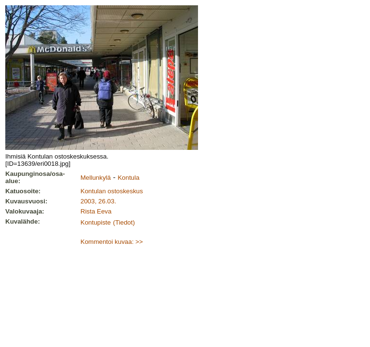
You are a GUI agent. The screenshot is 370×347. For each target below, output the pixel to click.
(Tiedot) (123, 222)
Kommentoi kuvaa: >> (111, 241)
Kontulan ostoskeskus (111, 191)
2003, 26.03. (98, 201)
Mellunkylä (95, 177)
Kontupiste (95, 222)
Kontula (128, 177)
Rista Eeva (95, 211)
